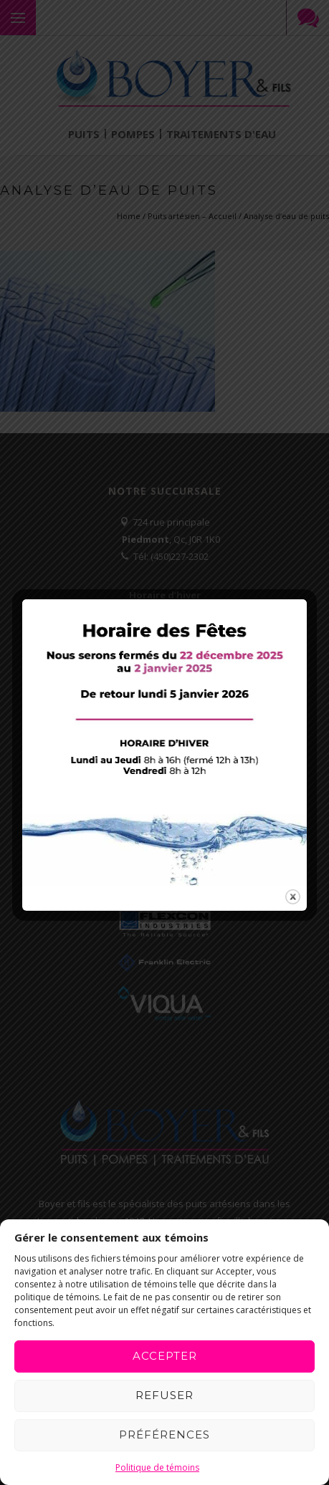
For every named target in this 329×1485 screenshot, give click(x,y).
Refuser (164, 1395)
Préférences (164, 1434)
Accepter (165, 1356)
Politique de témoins (157, 1467)
